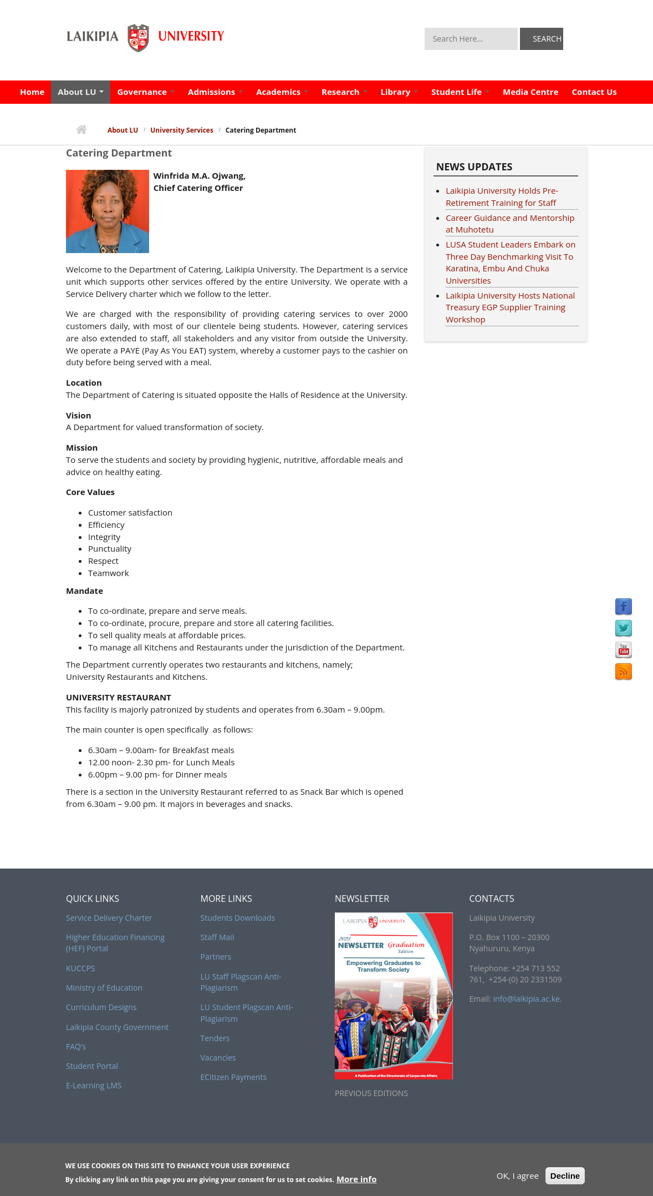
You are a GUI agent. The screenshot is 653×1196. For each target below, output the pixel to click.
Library (400, 91)
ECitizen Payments (234, 1077)
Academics (282, 91)
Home (32, 91)
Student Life (460, 91)
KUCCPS (80, 968)
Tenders (215, 1038)
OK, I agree (518, 1177)
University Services (181, 130)
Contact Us (594, 91)
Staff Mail (217, 937)
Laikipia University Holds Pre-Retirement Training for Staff (502, 196)
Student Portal (92, 1066)
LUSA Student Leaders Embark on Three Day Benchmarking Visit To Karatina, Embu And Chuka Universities (510, 262)
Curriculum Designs (101, 1007)
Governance (146, 91)
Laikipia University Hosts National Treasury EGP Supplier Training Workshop (510, 307)
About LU (81, 91)
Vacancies (218, 1057)
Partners (216, 956)
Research (344, 91)
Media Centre (531, 91)
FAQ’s (76, 1046)
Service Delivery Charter (109, 917)
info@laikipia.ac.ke (526, 998)
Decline (565, 1177)
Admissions (215, 91)
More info (356, 1181)
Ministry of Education (104, 987)
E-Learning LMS (93, 1085)
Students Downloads (238, 917)
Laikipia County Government (117, 1027)
